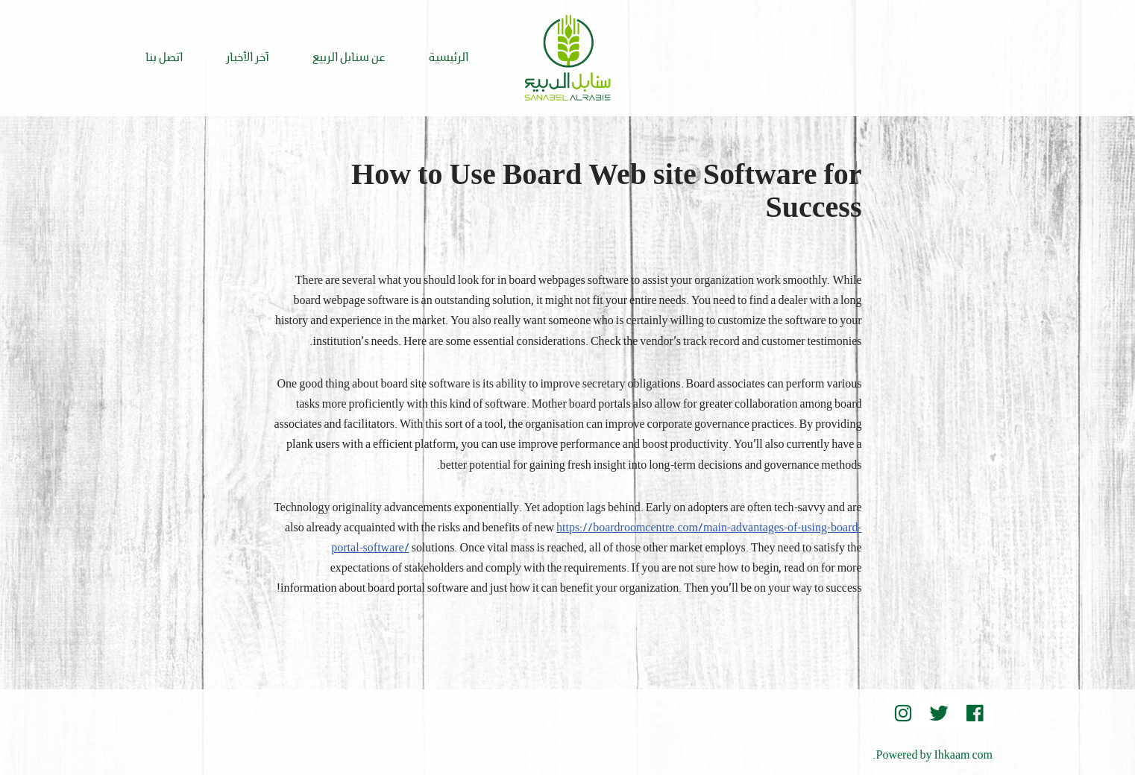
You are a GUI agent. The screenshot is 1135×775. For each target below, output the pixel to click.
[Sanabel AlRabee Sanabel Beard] (567, 58)
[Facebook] (975, 713)
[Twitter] (939, 713)
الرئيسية (448, 58)
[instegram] (903, 713)
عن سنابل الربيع (349, 58)
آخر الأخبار (247, 58)
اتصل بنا (164, 58)
